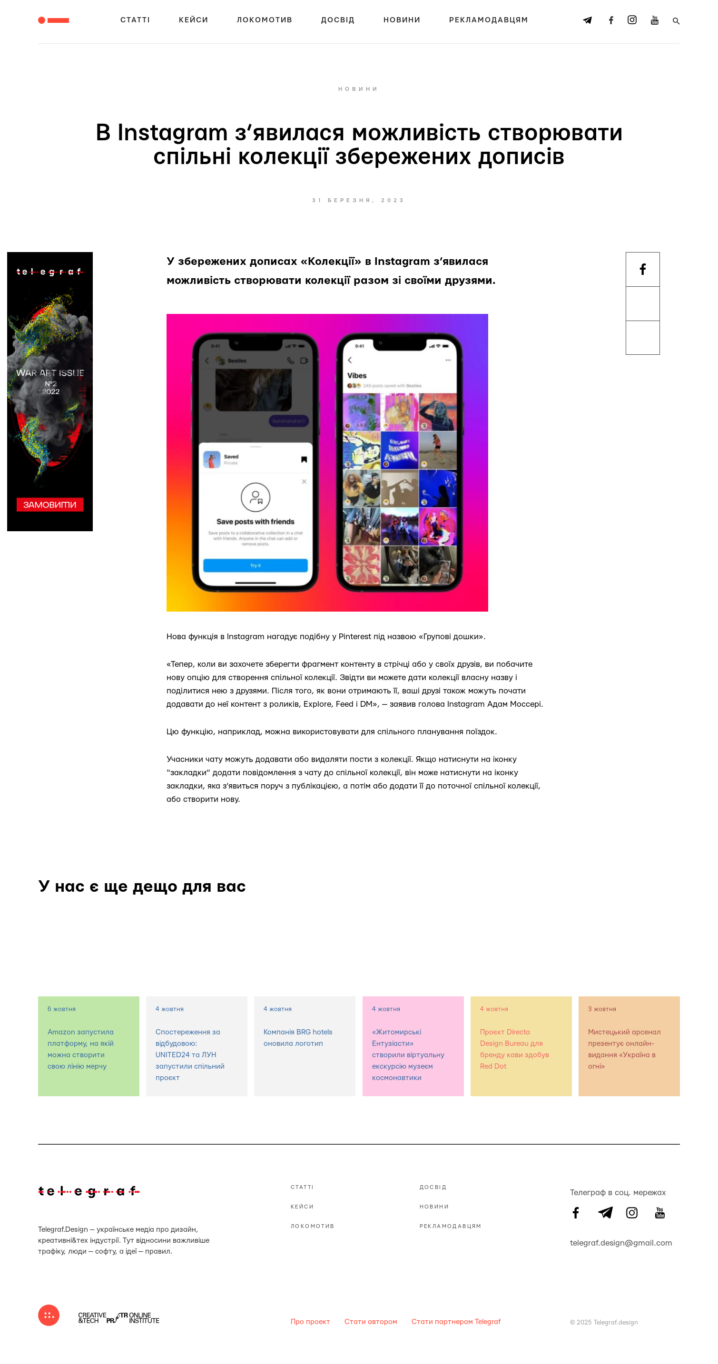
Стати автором (370, 1321)
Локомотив (265, 20)
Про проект (310, 1321)
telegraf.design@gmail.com (575, 1242)
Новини (402, 20)
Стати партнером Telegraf (456, 1321)
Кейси (193, 20)
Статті (135, 20)
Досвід (338, 20)
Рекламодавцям (489, 20)
